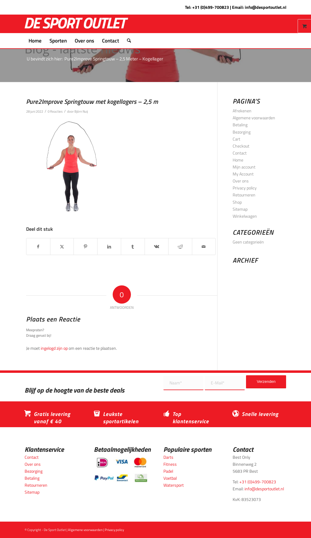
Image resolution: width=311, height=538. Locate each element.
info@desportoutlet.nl (265, 7)
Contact (240, 153)
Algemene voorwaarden (254, 117)
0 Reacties (55, 111)
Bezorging (242, 132)
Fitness (170, 464)
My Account (243, 174)
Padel (168, 471)
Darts (168, 457)
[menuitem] (35, 40)
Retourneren (244, 195)
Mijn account (244, 167)
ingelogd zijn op (54, 348)
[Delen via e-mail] (204, 246)
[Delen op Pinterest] (85, 246)
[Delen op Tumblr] (133, 246)
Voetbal (170, 478)
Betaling (240, 124)
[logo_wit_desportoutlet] (76, 24)
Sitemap (240, 209)
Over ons (241, 181)
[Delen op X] (62, 246)
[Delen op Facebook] (38, 246)
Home (238, 160)
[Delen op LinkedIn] (109, 246)
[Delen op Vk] (156, 246)
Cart (236, 139)
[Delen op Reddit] (180, 246)
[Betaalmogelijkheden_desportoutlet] (121, 469)
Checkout (241, 146)
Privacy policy (245, 188)
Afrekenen (242, 110)
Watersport (173, 485)
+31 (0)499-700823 (210, 7)
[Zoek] (127, 40)
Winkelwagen (245, 216)
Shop (237, 202)
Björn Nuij (81, 111)
